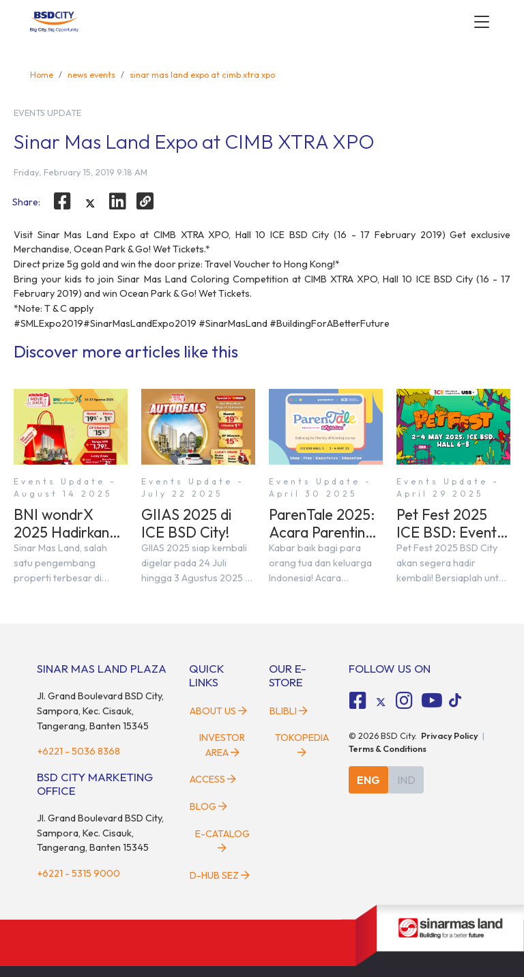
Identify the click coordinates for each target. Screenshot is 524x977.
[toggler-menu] (481, 22)
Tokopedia (302, 744)
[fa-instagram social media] (404, 701)
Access (213, 779)
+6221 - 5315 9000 (78, 873)
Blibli (289, 711)
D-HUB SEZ (220, 875)
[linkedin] (118, 201)
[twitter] (90, 203)
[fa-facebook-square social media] (358, 701)
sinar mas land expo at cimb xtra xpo (202, 74)
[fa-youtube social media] (432, 701)
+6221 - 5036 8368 (78, 751)
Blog (208, 806)
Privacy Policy (449, 735)
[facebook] (62, 201)
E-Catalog (222, 841)
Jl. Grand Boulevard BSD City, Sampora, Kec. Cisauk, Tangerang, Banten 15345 (100, 710)
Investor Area (222, 745)
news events (91, 74)
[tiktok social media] (381, 702)
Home (41, 74)
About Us (218, 711)
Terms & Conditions (387, 748)
